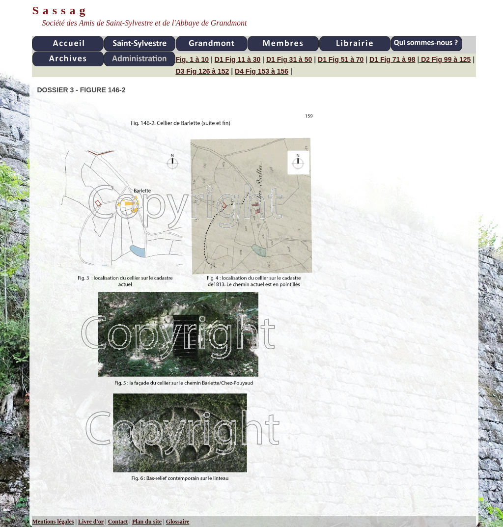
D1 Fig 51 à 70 (340, 59)
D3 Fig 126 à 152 (202, 71)
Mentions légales (53, 521)
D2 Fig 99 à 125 (445, 59)
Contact (118, 521)
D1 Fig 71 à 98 (392, 59)
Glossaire (178, 521)
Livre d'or (91, 521)
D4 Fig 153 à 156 (261, 71)
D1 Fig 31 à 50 (289, 59)
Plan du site (147, 521)
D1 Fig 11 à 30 (237, 59)
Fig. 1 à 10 (192, 59)
